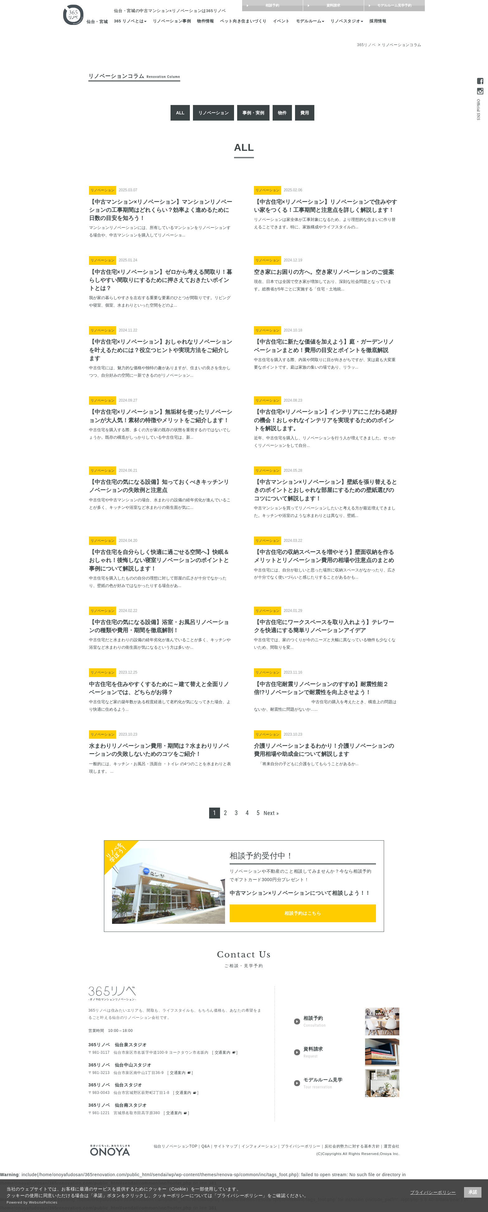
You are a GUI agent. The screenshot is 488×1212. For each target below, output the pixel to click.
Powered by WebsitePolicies (32, 1202)
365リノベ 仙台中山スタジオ (119, 1064)
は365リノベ (173, 11)
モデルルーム (313, 21)
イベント (284, 21)
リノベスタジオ (350, 21)
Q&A (205, 1146)
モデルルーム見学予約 (391, 5)
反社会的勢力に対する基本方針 (352, 1146)
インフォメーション (259, 1146)
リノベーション (213, 112)
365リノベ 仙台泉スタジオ (117, 1044)
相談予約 (269, 5)
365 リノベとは (133, 21)
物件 (282, 112)
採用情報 (381, 21)
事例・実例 (253, 112)
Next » (271, 813)
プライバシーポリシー (433, 1192)
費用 (304, 112)
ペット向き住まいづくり (246, 21)
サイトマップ (225, 1146)
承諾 (472, 1192)
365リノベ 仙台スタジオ (115, 1084)
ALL (180, 112)
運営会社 (392, 1146)
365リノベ (366, 45)
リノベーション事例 (175, 21)
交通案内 (223, 1052)
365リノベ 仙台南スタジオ (117, 1105)
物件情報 (209, 21)
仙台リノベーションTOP (176, 1146)
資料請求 (330, 5)
